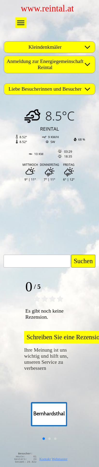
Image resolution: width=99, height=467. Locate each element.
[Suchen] (37, 261)
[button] (44, 438)
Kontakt (45, 459)
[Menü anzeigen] (20, 22)
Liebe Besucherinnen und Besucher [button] (45, 89)
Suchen (83, 261)
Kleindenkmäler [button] (45, 47)
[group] (49, 419)
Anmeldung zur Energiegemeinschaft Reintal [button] (45, 64)
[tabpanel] (63, 458)
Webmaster (60, 459)
